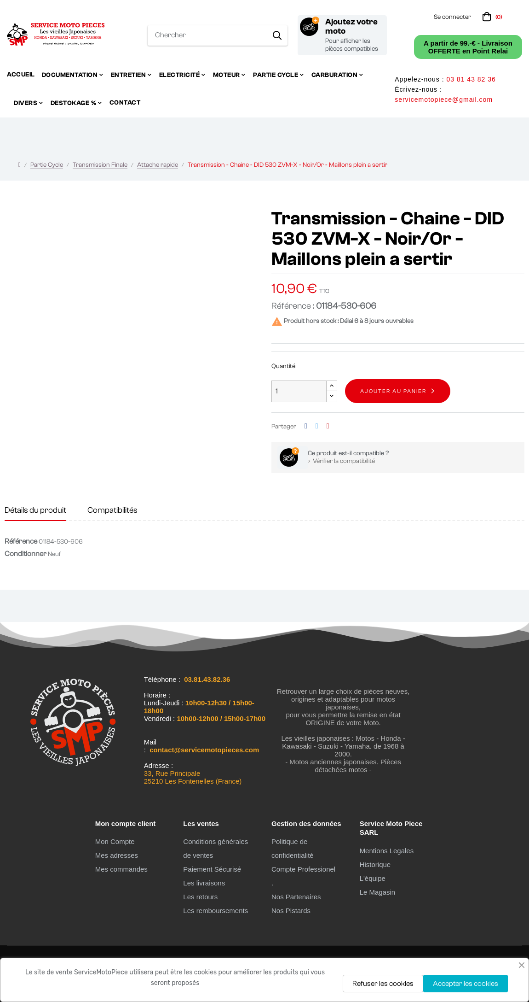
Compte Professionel (303, 869)
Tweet (317, 426)
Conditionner (25, 554)
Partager (306, 426)
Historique (375, 864)
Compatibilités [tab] (112, 510)
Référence (21, 541)
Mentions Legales (387, 851)
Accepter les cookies (465, 983)
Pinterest (328, 426)
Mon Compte (115, 841)
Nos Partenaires (296, 897)
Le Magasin (378, 892)
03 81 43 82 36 (470, 79)
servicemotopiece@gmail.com (444, 99)
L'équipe (372, 878)
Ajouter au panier (393, 391)
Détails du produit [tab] (35, 510)
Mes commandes (121, 869)
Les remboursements (215, 910)
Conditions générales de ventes (215, 848)
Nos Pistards (290, 910)
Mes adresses (116, 855)
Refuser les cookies (383, 983)
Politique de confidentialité (292, 848)
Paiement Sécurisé (212, 869)
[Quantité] (299, 391)
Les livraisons (204, 883)
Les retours (200, 897)
